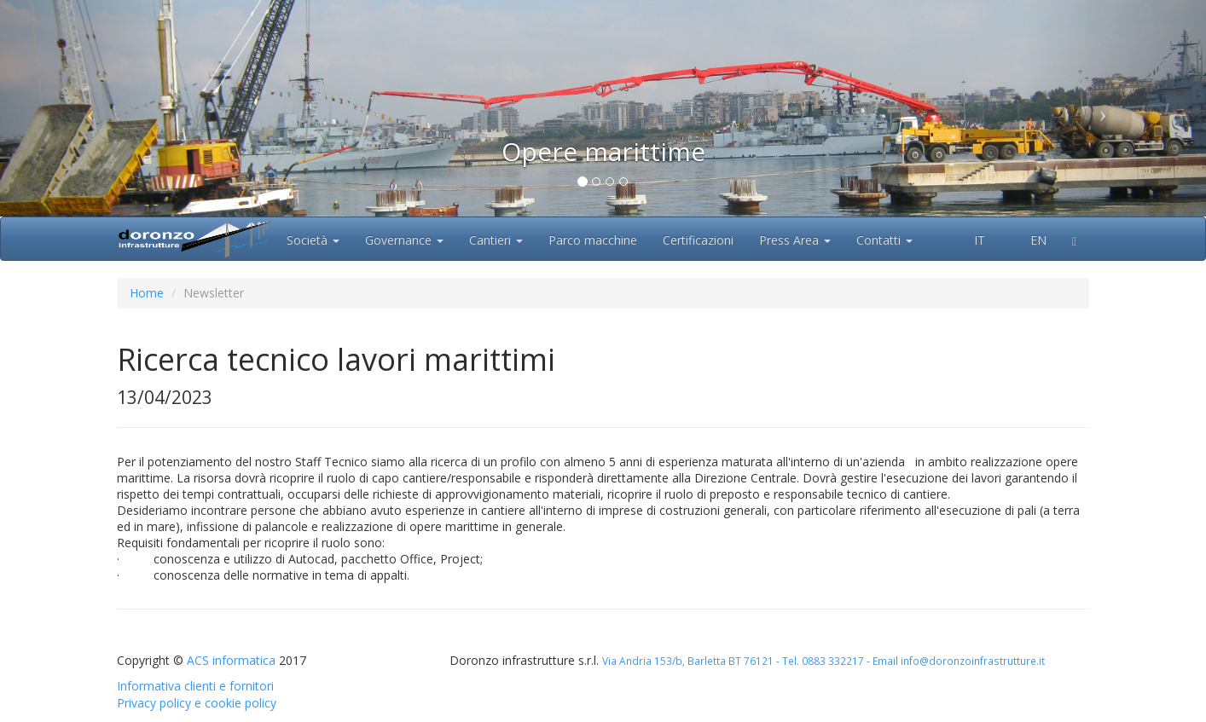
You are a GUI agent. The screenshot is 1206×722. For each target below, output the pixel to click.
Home (147, 293)
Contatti (884, 240)
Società (313, 240)
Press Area (795, 240)
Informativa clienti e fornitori (195, 686)
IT (970, 240)
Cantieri (496, 240)
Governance (404, 240)
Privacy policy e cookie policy (196, 703)
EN (1029, 240)
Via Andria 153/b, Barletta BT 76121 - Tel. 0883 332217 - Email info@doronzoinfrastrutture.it (823, 660)
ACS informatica (231, 660)
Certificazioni (698, 240)
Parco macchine (592, 240)
